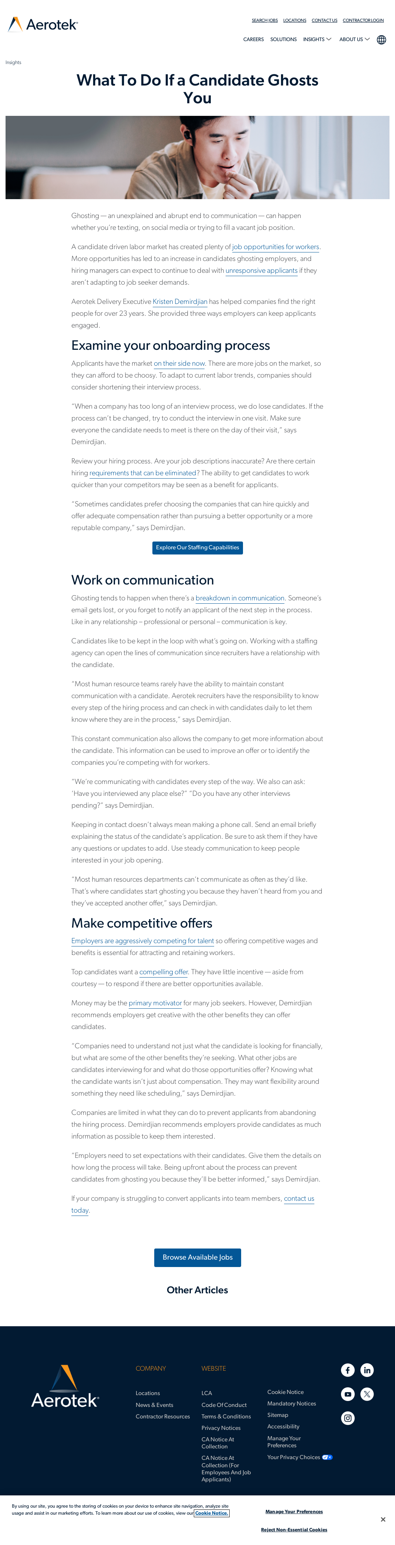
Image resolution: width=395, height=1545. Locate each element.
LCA (207, 1394)
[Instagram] (348, 1418)
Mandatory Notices (291, 1404)
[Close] (383, 1519)
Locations (294, 21)
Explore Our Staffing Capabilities (197, 548)
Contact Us (324, 21)
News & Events (154, 1405)
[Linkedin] (367, 1370)
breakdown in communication (240, 598)
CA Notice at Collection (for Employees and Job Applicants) (226, 1469)
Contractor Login (363, 21)
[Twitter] (367, 1394)
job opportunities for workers (275, 247)
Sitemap (277, 1415)
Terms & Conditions (226, 1417)
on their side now (179, 364)
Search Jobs (265, 21)
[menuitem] (267, 21)
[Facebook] (348, 1370)
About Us (352, 40)
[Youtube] (348, 1394)
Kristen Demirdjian (180, 302)
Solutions (283, 40)
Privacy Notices (221, 1428)
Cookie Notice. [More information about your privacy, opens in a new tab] (211, 1513)
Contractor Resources (163, 1417)
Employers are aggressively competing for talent (142, 941)
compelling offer (163, 972)
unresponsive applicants (262, 271)
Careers (253, 40)
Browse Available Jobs (198, 1257)
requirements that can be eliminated (143, 473)
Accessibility (283, 1427)
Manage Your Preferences (284, 1442)
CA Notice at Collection (218, 1443)
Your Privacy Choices (293, 1458)
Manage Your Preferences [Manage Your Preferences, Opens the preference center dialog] (294, 1511)
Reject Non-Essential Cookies (294, 1530)
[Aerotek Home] (65, 1386)
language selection (381, 39)
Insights (314, 40)
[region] (197, 1520)
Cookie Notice (285, 1392)
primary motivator (155, 1003)
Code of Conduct (224, 1405)
